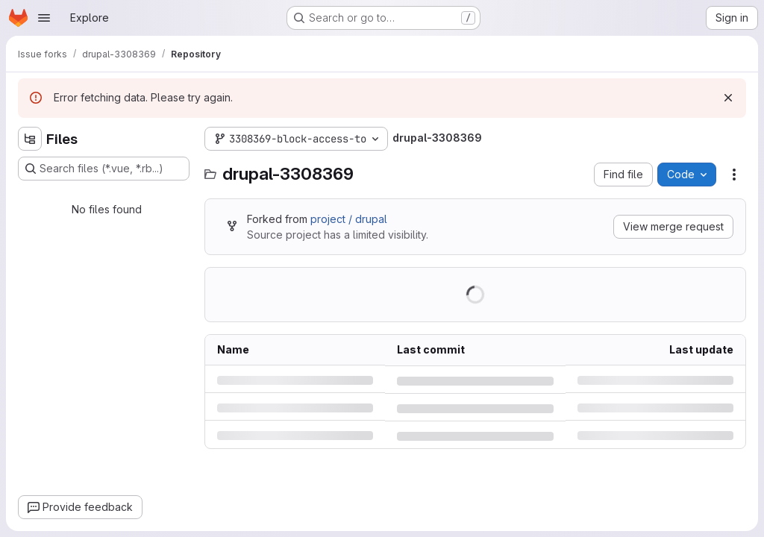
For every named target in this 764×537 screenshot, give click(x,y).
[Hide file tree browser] (30, 139)
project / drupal (348, 219)
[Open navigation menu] (44, 18)
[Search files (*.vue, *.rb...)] (104, 168)
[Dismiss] (728, 98)
